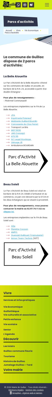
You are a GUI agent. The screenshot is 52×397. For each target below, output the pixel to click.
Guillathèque (11, 311)
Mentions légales (16, 390)
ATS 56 (14, 136)
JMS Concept (18, 133)
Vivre (18, 30)
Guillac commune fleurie (17, 351)
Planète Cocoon (19, 229)
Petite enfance (12, 319)
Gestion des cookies (35, 390)
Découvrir (11, 339)
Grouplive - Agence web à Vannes (27, 392)
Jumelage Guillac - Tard (17, 365)
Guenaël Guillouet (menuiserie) (27, 235)
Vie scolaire (10, 324)
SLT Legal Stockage (21, 139)
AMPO (14, 232)
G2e (13, 226)
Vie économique (31, 30)
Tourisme (9, 356)
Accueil (9, 30)
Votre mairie (13, 370)
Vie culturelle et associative (19, 315)
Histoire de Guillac (14, 361)
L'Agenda (9, 334)
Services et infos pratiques (19, 300)
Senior (7, 329)
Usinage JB (16, 142)
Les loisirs (9, 346)
